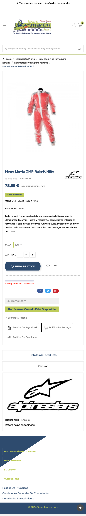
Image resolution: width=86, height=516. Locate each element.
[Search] (79, 48)
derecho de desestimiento (18, 498)
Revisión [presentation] (43, 366)
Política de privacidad (15, 487)
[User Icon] (74, 25)
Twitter (48, 291)
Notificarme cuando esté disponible (32, 309)
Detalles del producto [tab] (43, 355)
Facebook (40, 291)
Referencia (12, 419)
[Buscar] (39, 48)
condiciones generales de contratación (25, 493)
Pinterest (56, 291)
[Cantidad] (20, 255)
